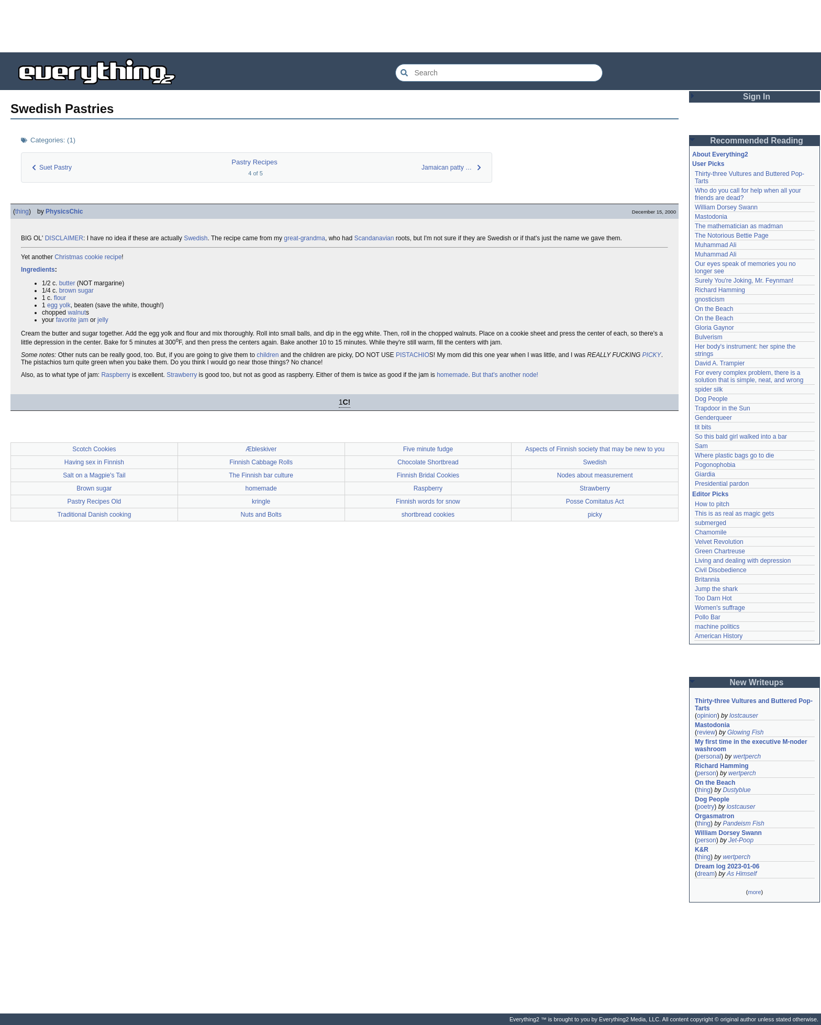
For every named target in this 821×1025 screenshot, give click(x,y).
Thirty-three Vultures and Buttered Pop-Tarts (754, 704)
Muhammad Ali (715, 245)
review (706, 732)
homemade (452, 374)
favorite (66, 320)
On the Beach (714, 309)
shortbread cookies (428, 514)
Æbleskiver (261, 449)
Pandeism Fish (743, 823)
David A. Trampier (720, 363)
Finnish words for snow (428, 501)
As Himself (742, 873)
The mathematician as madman (739, 226)
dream (706, 873)
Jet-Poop (740, 840)
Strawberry (182, 374)
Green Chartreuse (720, 551)
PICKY (651, 355)
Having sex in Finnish (94, 462)
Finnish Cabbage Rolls (261, 462)
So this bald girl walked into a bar (741, 436)
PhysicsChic (64, 211)
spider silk (709, 389)
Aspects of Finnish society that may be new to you (594, 449)
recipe (113, 257)
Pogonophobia (715, 465)
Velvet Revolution (719, 541)
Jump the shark (716, 589)
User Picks (708, 164)
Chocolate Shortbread (428, 462)
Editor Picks (710, 494)
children (268, 355)
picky (594, 514)
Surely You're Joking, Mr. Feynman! (744, 280)
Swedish (195, 238)
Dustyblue (736, 790)
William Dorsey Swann (726, 207)
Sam (701, 446)
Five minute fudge (428, 449)
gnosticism (710, 299)
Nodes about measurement (595, 475)
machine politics (717, 626)
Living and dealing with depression (743, 560)
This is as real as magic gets (734, 513)
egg (52, 305)
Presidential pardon (722, 483)
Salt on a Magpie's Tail (94, 475)
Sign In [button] (756, 96)
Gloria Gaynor (714, 327)
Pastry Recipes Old (94, 501)
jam (83, 320)
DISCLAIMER (64, 238)
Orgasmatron (714, 816)
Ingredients (38, 269)
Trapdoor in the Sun (722, 408)
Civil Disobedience (721, 570)
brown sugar (76, 290)
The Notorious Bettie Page (732, 235)
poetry (705, 806)
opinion (707, 715)
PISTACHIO (412, 355)
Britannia (707, 579)
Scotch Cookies (94, 449)
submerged (710, 523)
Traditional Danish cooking (94, 514)
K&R (701, 849)
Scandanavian (374, 238)
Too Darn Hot (713, 598)
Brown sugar (94, 488)
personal (709, 756)
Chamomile (711, 532)
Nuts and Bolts (261, 514)
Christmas (68, 257)
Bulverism (709, 337)
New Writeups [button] (757, 682)
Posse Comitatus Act (595, 501)
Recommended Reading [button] (756, 140)
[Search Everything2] (499, 73)
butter (67, 283)
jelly (102, 320)
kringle (261, 501)
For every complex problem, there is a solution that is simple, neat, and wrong (749, 376)
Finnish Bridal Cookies (428, 475)
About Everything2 (720, 154)
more (754, 892)
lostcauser (743, 715)
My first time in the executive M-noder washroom (752, 745)
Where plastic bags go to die (734, 455)
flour (60, 298)
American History (718, 636)
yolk (64, 305)
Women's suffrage (720, 607)
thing (22, 211)
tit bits (703, 427)
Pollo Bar (707, 617)
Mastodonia (711, 216)
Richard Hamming (720, 290)
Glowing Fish (745, 732)
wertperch (747, 756)
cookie (94, 257)
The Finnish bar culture (261, 475)
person (706, 773)
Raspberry (115, 374)
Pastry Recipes (254, 162)
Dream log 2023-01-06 (727, 866)
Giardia (705, 474)
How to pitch (712, 504)
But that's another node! (505, 374)
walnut (77, 312)
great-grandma (304, 238)
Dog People (711, 399)
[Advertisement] (410, 26)
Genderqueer (713, 417)
